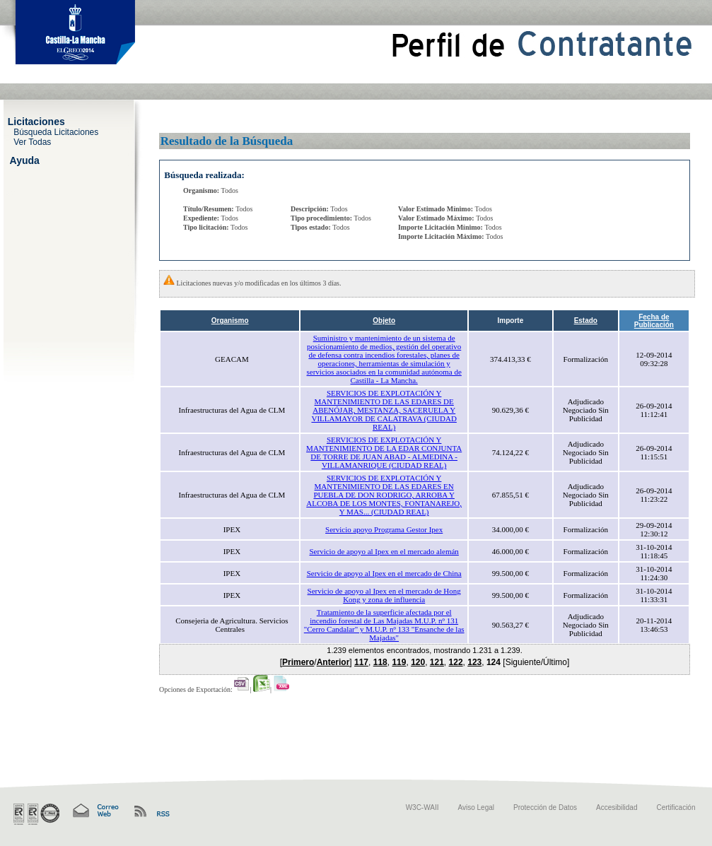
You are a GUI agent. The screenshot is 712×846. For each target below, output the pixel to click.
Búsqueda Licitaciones (55, 131)
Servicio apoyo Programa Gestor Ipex (384, 529)
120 (418, 662)
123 (474, 662)
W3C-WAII (422, 807)
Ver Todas (32, 141)
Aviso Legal (476, 807)
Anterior (333, 662)
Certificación (675, 807)
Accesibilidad (616, 807)
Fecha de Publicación (654, 321)
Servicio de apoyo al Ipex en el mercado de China (384, 573)
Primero (298, 662)
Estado (585, 320)
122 (456, 662)
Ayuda (25, 159)
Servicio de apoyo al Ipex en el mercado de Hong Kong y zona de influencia (384, 595)
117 (361, 662)
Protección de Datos (545, 807)
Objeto (384, 320)
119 (399, 662)
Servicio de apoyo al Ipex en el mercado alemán (384, 551)
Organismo (230, 320)
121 (437, 662)
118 (380, 662)
